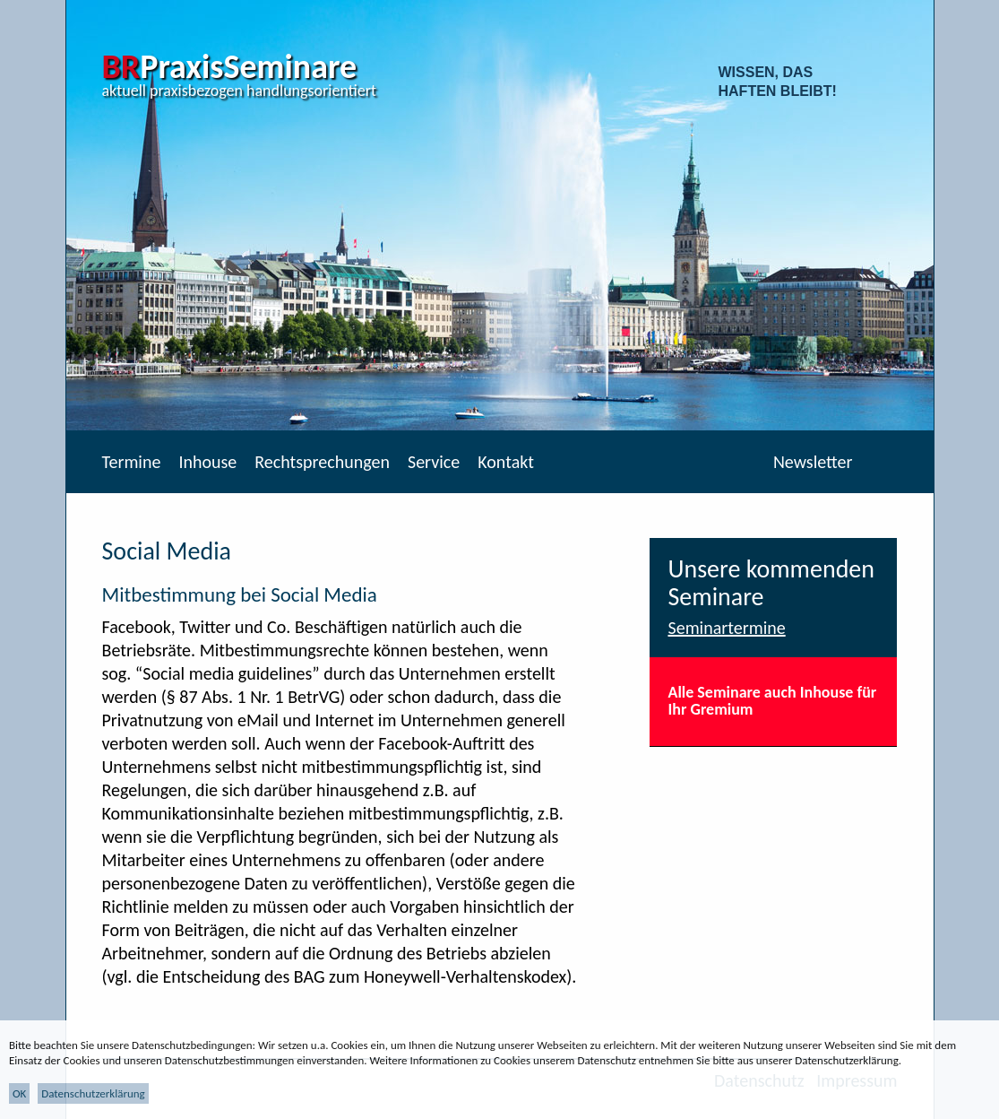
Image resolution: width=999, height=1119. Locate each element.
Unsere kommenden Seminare (770, 582)
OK (19, 1093)
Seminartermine (726, 627)
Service (434, 462)
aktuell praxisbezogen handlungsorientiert (239, 90)
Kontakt (506, 462)
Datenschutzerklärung (93, 1093)
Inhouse (207, 462)
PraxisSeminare (229, 66)
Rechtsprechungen (322, 462)
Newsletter (813, 462)
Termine (131, 462)
